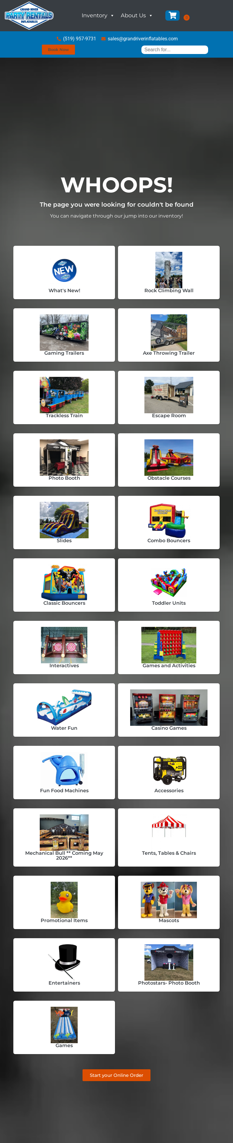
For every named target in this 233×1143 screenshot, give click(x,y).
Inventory (98, 15)
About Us (137, 15)
